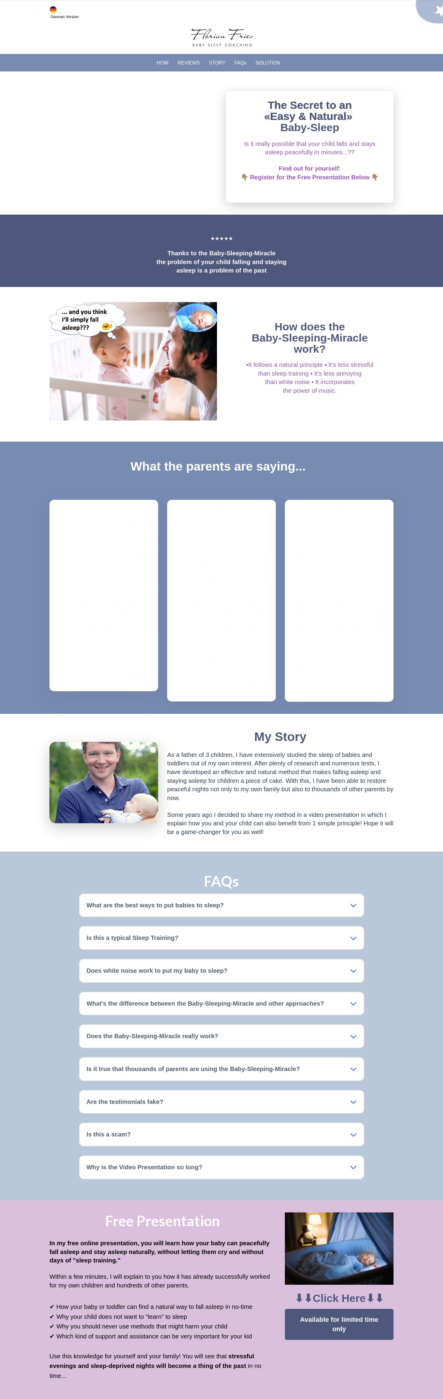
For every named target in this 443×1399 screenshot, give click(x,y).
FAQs (240, 62)
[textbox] (309, 161)
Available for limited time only (339, 1324)
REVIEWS (188, 62)
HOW (162, 62)
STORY (217, 62)
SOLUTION (268, 62)
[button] (353, 905)
